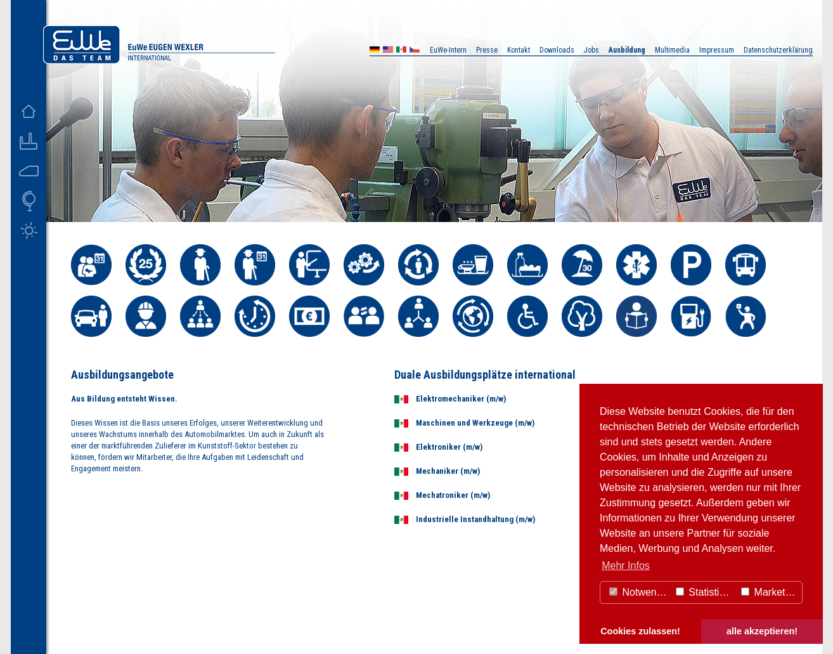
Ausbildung (627, 50)
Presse (487, 50)
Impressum (716, 50)
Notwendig (639, 592)
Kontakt (518, 50)
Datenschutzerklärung (778, 50)
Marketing (770, 592)
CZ (415, 51)
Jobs (591, 50)
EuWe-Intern (448, 50)
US (388, 51)
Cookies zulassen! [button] (640, 631)
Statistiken (705, 592)
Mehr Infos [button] (626, 565)
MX (401, 51)
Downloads (556, 50)
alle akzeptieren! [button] (761, 631)
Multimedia (672, 50)
